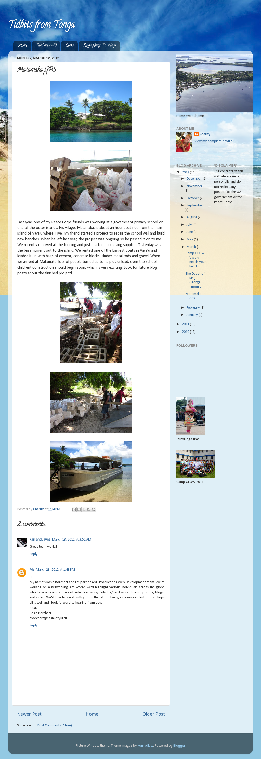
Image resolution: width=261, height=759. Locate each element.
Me (32, 570)
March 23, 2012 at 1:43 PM (55, 570)
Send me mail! (46, 46)
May (190, 239)
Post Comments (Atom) (54, 725)
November (194, 186)
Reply (34, 554)
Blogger (179, 746)
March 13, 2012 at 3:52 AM (71, 540)
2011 (186, 324)
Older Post (153, 714)
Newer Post (29, 714)
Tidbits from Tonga (41, 25)
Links (69, 46)
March (192, 247)
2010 (186, 332)
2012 (186, 172)
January (193, 315)
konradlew (145, 746)
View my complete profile (213, 141)
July (190, 225)
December (195, 179)
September (195, 205)
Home (22, 46)
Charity (205, 134)
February (194, 308)
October (193, 198)
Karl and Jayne (40, 540)
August (192, 217)
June (190, 232)
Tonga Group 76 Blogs (99, 46)
